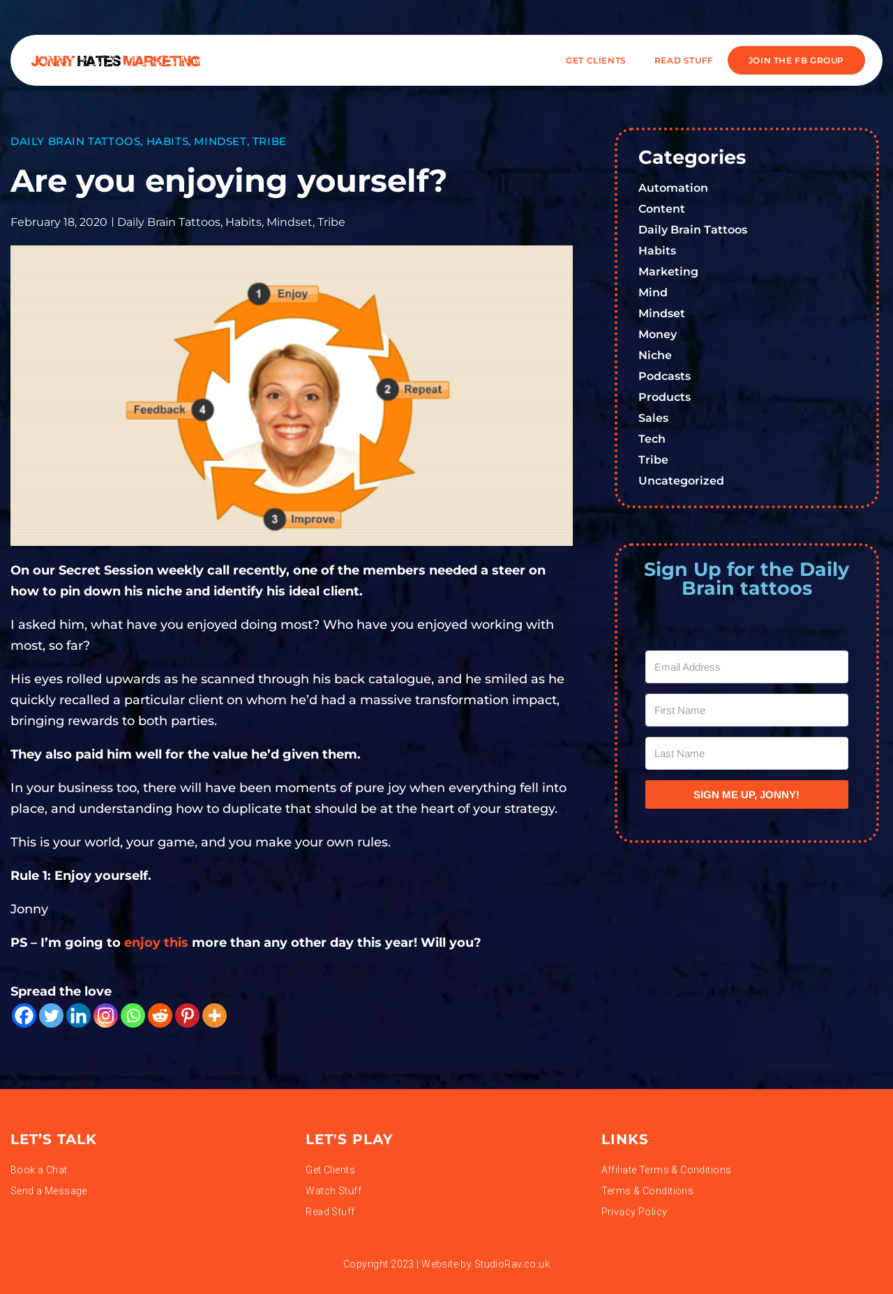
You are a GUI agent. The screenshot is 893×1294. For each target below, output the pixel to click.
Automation (673, 188)
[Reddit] (160, 1015)
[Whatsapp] (133, 1015)
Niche (655, 355)
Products (664, 397)
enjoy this (154, 942)
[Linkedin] (78, 1015)
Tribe (270, 141)
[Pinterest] (187, 1015)
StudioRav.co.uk (512, 1264)
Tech (652, 439)
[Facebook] (24, 1015)
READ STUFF (684, 60)
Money (657, 334)
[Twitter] (51, 1015)
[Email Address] (747, 666)
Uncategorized (681, 480)
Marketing (668, 271)
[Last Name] (747, 753)
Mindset (220, 141)
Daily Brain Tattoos (75, 141)
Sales (653, 418)
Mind (653, 292)
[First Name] (747, 710)
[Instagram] (105, 1015)
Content (661, 208)
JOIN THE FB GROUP (796, 60)
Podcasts (664, 376)
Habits (168, 141)
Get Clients (596, 60)
